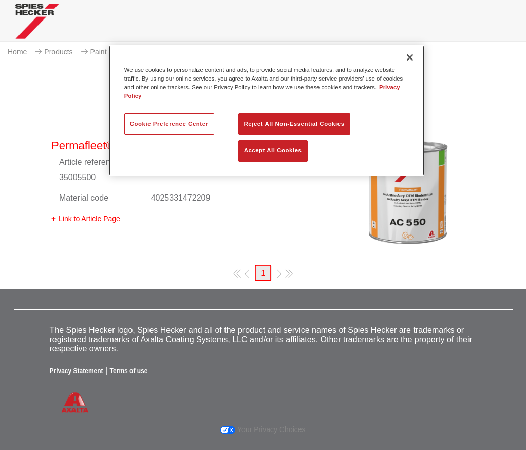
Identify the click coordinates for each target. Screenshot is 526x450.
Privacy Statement (76, 371)
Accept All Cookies (273, 150)
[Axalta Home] (37, 29)
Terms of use (129, 371)
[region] (266, 110)
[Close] (410, 57)
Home (17, 52)
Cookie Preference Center (169, 124)
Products (58, 52)
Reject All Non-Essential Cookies (294, 124)
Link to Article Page (89, 218)
